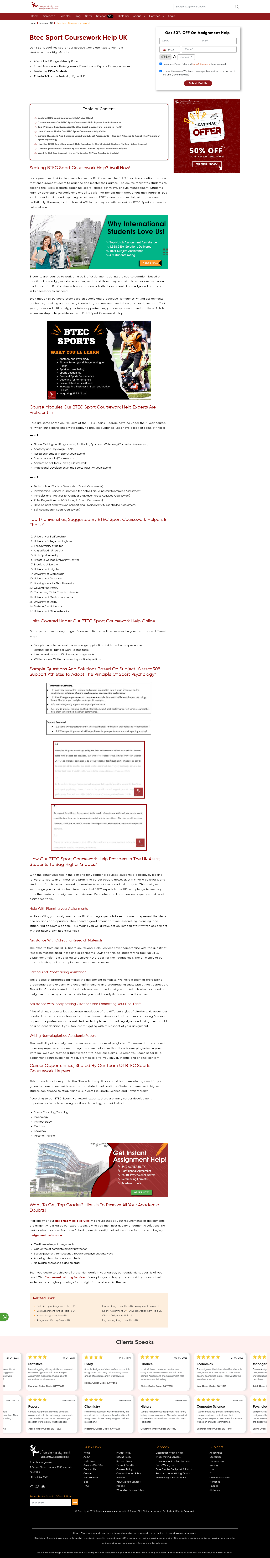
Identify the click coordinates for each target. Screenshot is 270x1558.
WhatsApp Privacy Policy (130, 1490)
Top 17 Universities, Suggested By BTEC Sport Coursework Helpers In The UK (80, 127)
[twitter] (37, 1486)
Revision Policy (124, 1461)
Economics (215, 1457)
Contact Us (156, 16)
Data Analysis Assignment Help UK (56, 1306)
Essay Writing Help (166, 1465)
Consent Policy (124, 1469)
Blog (78, 16)
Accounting (216, 1453)
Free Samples (91, 1478)
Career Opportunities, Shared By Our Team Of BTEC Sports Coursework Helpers (82, 148)
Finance (214, 1486)
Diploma (123, 16)
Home (35, 16)
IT (210, 1473)
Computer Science (220, 1478)
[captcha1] (186, 57)
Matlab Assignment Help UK (117, 1306)
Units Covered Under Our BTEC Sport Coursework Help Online (72, 131)
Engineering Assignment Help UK (120, 1320)
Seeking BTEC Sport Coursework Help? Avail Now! (65, 118)
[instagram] (31, 1486)
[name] (178, 41)
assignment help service (72, 1221)
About (87, 1457)
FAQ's (86, 1486)
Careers (88, 1473)
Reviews (104, 16)
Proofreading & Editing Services (173, 1461)
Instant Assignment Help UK (52, 1315)
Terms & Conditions (201, 64)
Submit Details (198, 83)
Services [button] (48, 16)
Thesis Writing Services (168, 1457)
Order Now (89, 1461)
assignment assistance (46, 1235)
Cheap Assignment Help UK (117, 1315)
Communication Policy (128, 1473)
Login (171, 16)
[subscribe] (75, 1502)
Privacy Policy (123, 1453)
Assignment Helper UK (147, 1306)
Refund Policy (123, 1457)
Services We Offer (93, 1465)
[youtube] (43, 1486)
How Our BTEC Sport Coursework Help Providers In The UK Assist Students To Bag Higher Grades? (92, 144)
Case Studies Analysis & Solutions (174, 1469)
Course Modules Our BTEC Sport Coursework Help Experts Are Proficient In (79, 122)
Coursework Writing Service (65, 1277)
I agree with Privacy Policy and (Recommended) (194, 64)
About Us (139, 16)
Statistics (215, 1490)
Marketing (215, 1482)
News (88, 16)
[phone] (209, 49)
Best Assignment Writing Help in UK (56, 1311)
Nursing (214, 1465)
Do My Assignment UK (114, 1311)
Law (212, 1469)
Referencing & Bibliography (171, 1478)
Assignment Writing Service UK (53, 1320)
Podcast (120, 1486)
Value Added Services (128, 1482)
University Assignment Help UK (145, 1311)
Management (217, 1461)
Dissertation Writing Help (169, 1453)
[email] (218, 41)
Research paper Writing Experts (173, 1473)
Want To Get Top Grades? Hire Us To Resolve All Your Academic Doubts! (78, 153)
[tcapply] (160, 63)
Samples (65, 16)
